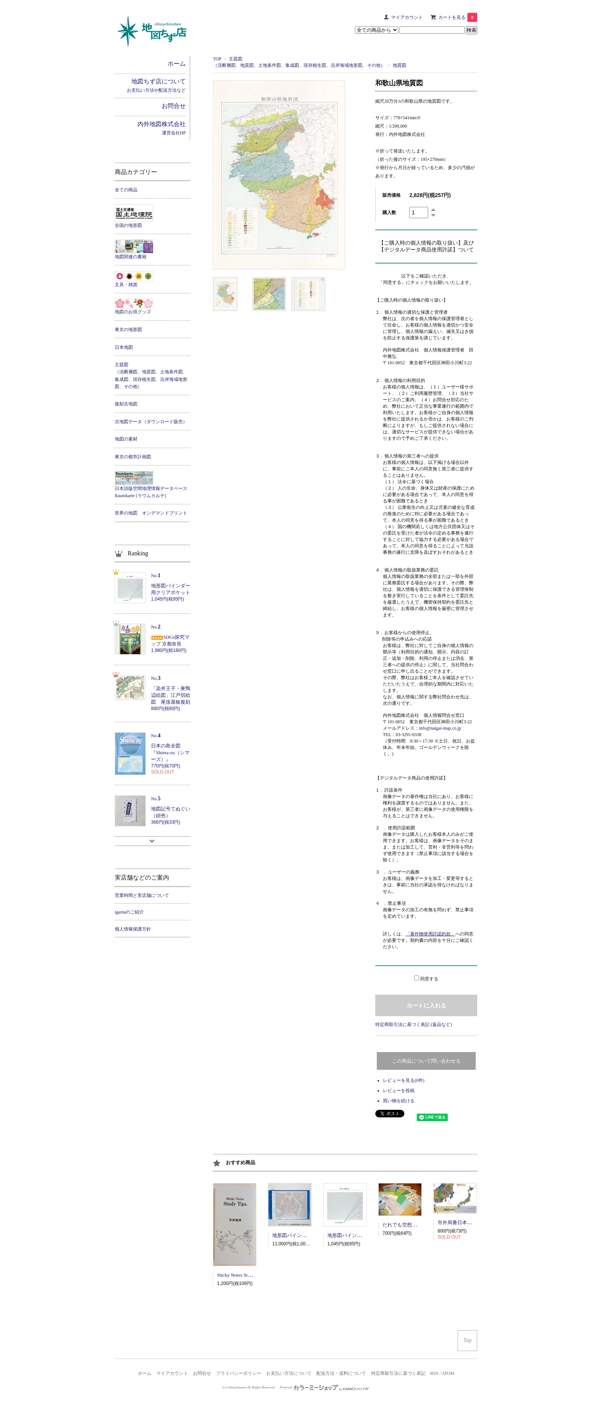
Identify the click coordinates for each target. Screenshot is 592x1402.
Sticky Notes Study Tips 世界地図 (251, 1275)
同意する (429, 978)
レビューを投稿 (399, 1090)
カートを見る (457, 17)
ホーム (144, 1373)
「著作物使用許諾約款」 (430, 934)
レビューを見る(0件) (403, 1080)
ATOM (448, 1373)
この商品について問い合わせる (426, 1061)
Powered (325, 1387)
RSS (434, 1373)
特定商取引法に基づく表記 (398, 1373)
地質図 (399, 65)
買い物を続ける (399, 1100)
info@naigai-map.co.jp (440, 728)
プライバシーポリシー (238, 1373)
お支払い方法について (288, 1373)
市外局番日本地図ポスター (467, 1222)
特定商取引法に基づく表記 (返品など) (413, 1024)
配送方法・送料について (341, 1373)
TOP (217, 59)
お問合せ (202, 1373)
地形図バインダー (291, 1235)
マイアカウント (407, 17)
